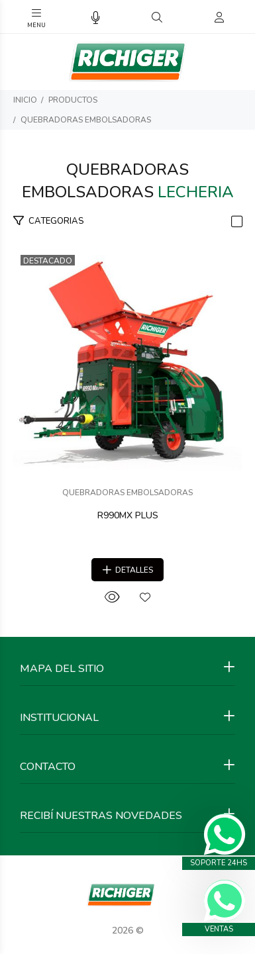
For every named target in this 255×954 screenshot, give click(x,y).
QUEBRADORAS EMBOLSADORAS (86, 120)
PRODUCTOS (72, 100)
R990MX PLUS (127, 515)
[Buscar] (157, 17)
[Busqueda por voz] (95, 18)
